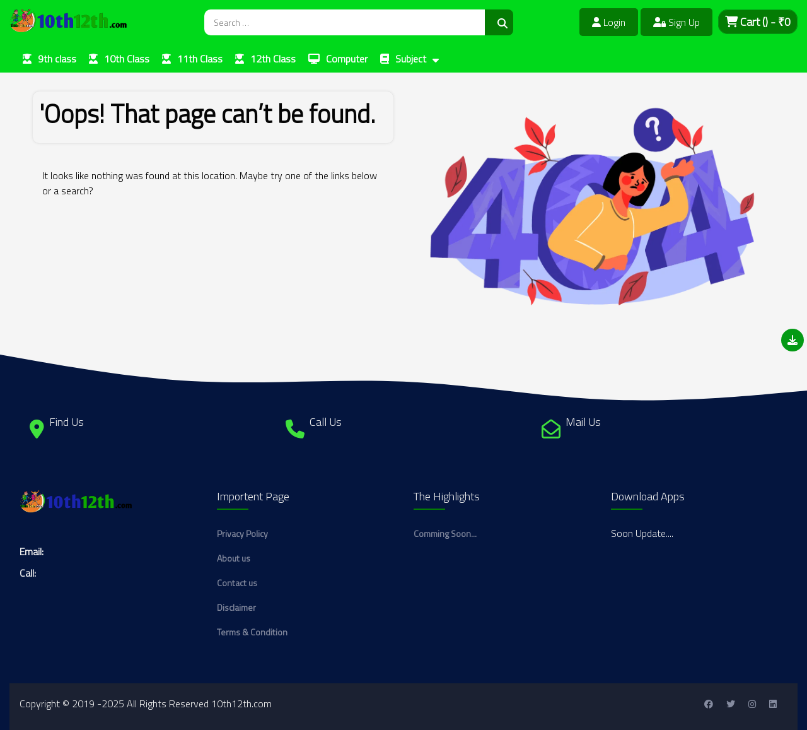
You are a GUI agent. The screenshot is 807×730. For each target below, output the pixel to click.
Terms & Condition (252, 632)
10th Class (126, 58)
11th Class (200, 58)
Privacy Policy (242, 533)
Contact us (237, 582)
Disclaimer (236, 607)
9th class (57, 58)
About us (233, 558)
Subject (410, 58)
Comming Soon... (445, 533)
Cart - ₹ (758, 21)
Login (608, 22)
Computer (347, 58)
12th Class (273, 58)
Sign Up (676, 22)
